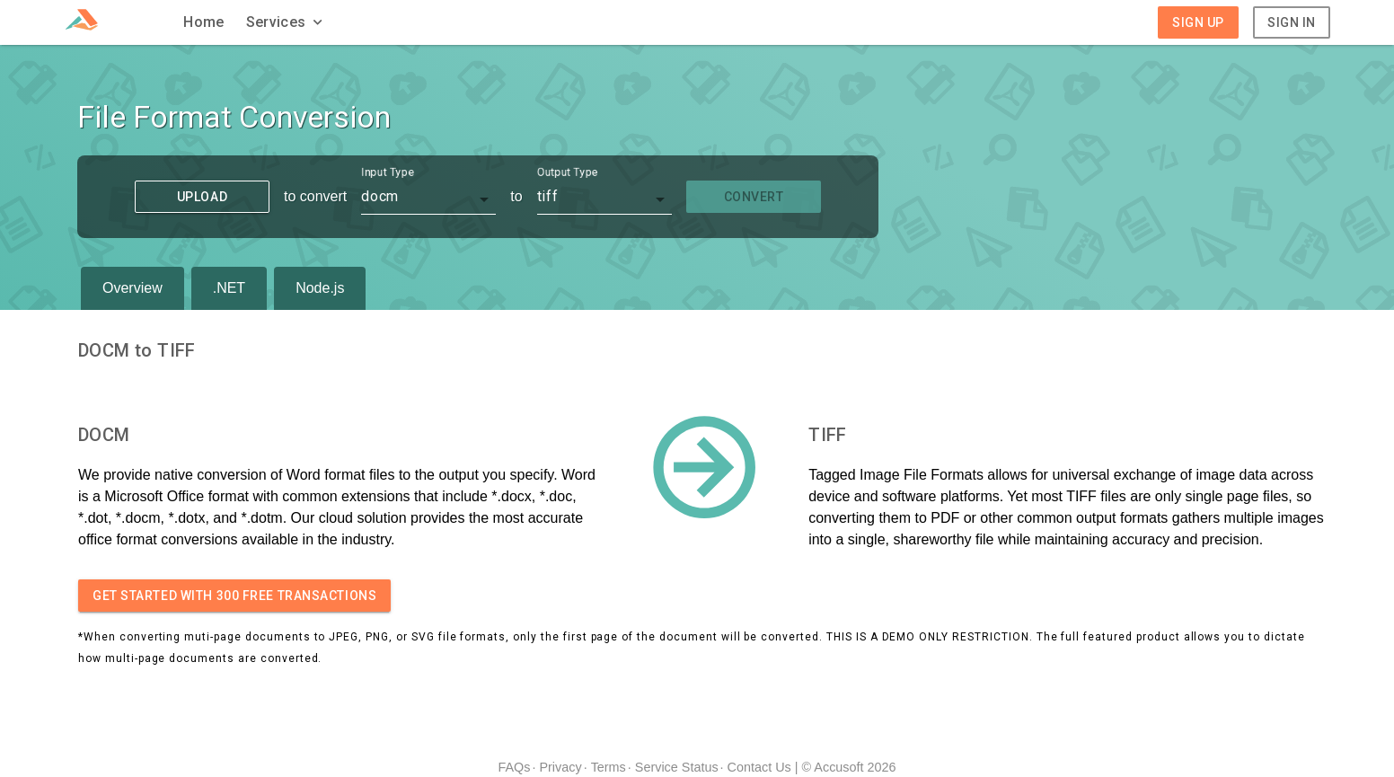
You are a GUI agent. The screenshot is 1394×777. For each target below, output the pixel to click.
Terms (608, 767)
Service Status (677, 767)
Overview (132, 288)
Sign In (1291, 22)
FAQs (514, 767)
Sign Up (1198, 22)
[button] (286, 22)
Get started (234, 595)
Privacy (560, 767)
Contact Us (759, 767)
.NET (229, 288)
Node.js (320, 288)
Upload (202, 197)
